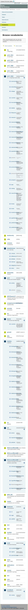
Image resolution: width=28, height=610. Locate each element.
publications (10, 565)
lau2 (8, 528)
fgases (9, 319)
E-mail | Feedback (6, 605)
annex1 (12, 433)
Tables (3, 17)
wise (8, 584)
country (13, 595)
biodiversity (10, 235)
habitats (13, 108)
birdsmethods (13, 357)
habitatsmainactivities (13, 393)
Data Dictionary (12, 9)
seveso (9, 570)
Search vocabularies (8, 45)
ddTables (13, 259)
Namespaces (5, 29)
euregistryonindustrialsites (11, 303)
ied (8, 427)
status (12, 268)
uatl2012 (13, 519)
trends (12, 208)
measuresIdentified (13, 122)
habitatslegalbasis (13, 387)
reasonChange (13, 193)
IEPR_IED (10, 494)
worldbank (10, 590)
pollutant (13, 442)
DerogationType (13, 471)
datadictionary (11, 248)
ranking (13, 188)
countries (13, 97)
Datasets (4, 14)
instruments (13, 417)
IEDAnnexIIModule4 (11, 460)
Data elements (5, 19)
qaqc (12, 184)
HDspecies (13, 112)
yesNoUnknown (13, 227)
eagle (12, 515)
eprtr (8, 278)
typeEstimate (13, 218)
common (9, 243)
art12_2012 (10, 55)
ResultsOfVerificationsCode (13, 475)
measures (13, 117)
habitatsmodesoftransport (13, 406)
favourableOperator (13, 102)
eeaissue (13, 261)
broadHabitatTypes (13, 548)
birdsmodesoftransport (13, 364)
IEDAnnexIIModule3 (11, 453)
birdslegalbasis (13, 346)
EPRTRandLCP (11, 296)
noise (8, 559)
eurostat (9, 308)
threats (12, 203)
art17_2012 (10, 71)
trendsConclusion (13, 212)
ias (8, 422)
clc (12, 511)
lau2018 (9, 532)
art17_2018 (10, 76)
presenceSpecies (13, 167)
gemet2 (9, 332)
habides (9, 341)
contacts (13, 253)
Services (4, 27)
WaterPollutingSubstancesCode (13, 488)
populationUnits (13, 151)
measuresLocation (13, 126)
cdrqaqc (13, 91)
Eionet (7, 9)
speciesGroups (13, 555)
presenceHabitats (13, 161)
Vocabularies (5, 24)
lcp (8, 537)
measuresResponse (13, 142)
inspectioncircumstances (13, 437)
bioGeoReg (13, 86)
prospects (13, 179)
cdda (8, 239)
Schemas (4, 22)
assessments (13, 81)
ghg (8, 336)
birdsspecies (13, 371)
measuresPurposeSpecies (13, 137)
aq (8, 50)
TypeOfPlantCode (13, 480)
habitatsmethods (13, 399)
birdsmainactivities (13, 351)
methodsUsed (13, 147)
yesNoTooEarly (13, 222)
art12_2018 (10, 60)
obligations (13, 265)
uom (8, 579)
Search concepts (19, 45)
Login (17, 3)
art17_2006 (10, 65)
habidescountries (13, 381)
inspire (9, 501)
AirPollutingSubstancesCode (13, 466)
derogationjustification (13, 375)
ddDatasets (13, 256)
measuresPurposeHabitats (13, 131)
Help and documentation (7, 12)
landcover (10, 506)
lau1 (8, 525)
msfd (8, 543)
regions (13, 551)
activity (12, 283)
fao (8, 313)
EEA (8, 1)
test (8, 575)
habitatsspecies (13, 412)
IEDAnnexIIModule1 (11, 448)
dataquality (10, 272)
